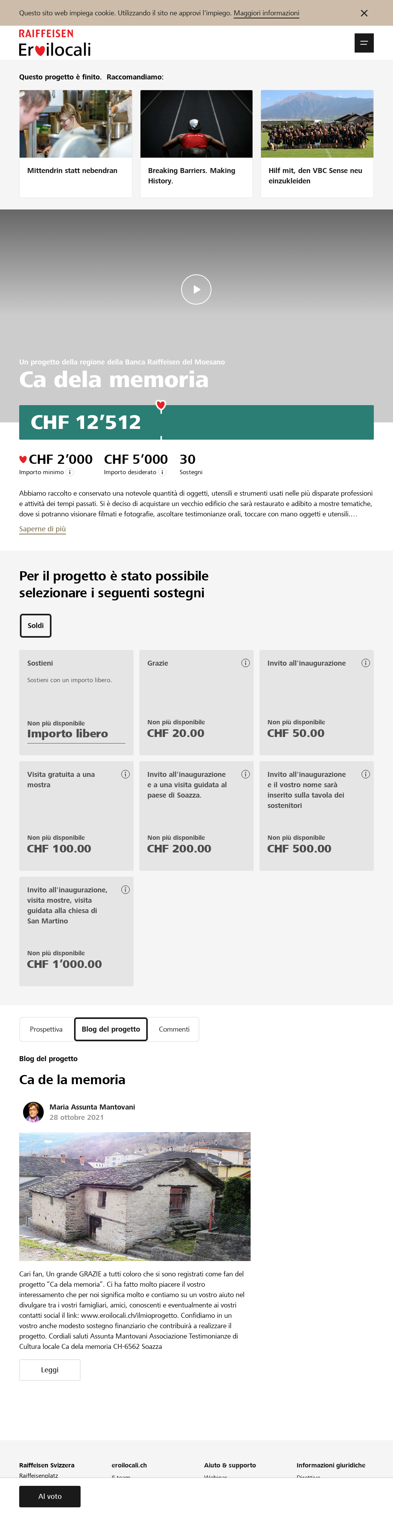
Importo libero (67, 733)
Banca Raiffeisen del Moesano (175, 362)
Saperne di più (42, 529)
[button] (364, 43)
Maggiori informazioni (266, 13)
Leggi (50, 1370)
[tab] (36, 625)
